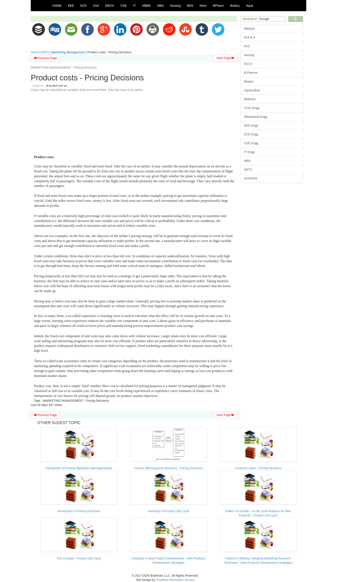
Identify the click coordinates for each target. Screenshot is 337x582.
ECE (83, 5)
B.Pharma (250, 72)
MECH (109, 5)
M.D (247, 46)
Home (35, 52)
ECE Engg (251, 134)
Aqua (249, 5)
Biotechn (250, 99)
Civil (96, 5)
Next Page (225, 58)
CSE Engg (251, 143)
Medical (249, 28)
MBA (160, 5)
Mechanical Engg (255, 116)
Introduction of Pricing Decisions (78, 511)
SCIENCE (250, 178)
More (203, 5)
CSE (123, 5)
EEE (71, 5)
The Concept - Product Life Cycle (79, 558)
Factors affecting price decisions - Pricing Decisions (168, 468)
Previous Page (45, 58)
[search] (262, 19)
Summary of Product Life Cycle (168, 511)
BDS (190, 5)
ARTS (45, 52)
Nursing (175, 5)
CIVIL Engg (251, 108)
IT (134, 5)
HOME (56, 5)
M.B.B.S (249, 37)
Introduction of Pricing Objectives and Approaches (79, 468)
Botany (235, 5)
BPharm (218, 5)
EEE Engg (251, 125)
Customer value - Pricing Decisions (258, 468)
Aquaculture (252, 90)
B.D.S (248, 64)
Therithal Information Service (175, 580)
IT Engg (249, 152)
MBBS (146, 5)
